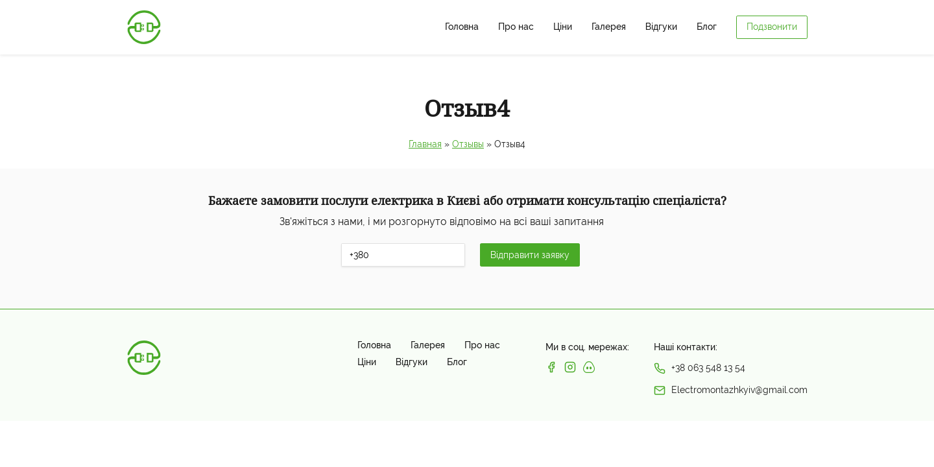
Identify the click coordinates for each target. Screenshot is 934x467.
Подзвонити (772, 26)
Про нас (516, 27)
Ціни (562, 27)
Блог (707, 27)
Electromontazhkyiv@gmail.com (739, 390)
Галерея (609, 27)
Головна (462, 27)
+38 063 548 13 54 (708, 368)
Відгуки (661, 27)
